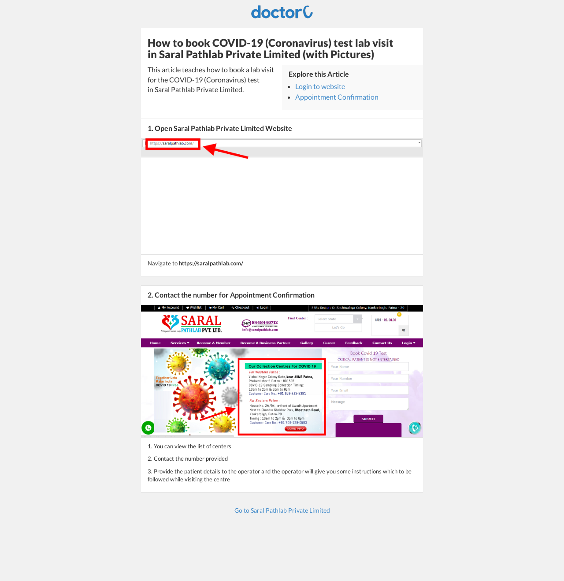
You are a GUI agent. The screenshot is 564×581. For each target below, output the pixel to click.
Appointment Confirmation (336, 97)
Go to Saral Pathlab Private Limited (282, 510)
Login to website (320, 86)
